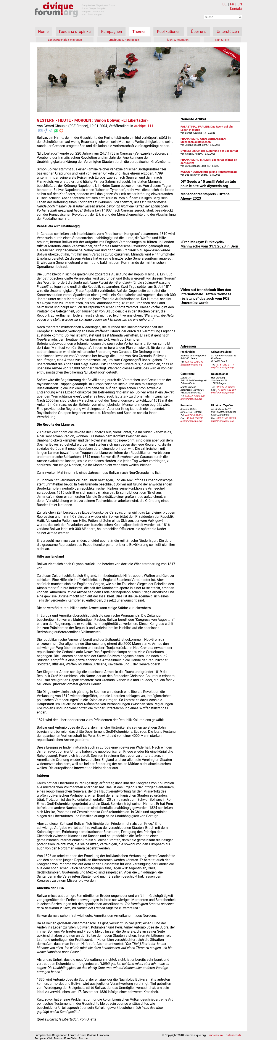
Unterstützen (228, 31)
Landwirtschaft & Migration (65, 39)
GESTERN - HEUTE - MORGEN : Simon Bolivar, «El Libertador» (93, 120)
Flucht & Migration (177, 39)
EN (239, 4)
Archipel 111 (143, 126)
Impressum (216, 1035)
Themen (139, 31)
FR (232, 4)
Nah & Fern (222, 39)
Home (43, 31)
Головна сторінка (75, 31)
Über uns (198, 31)
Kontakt (236, 9)
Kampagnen (111, 31)
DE (224, 4)
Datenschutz (233, 1035)
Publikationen (168, 31)
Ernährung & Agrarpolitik (124, 39)
